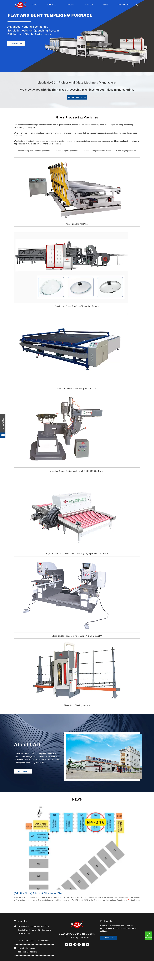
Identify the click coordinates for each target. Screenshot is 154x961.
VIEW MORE (23, 771)
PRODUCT (70, 5)
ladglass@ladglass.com (27, 952)
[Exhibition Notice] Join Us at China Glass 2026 (38, 893)
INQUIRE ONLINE (77, 97)
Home (34, 5)
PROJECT (89, 5)
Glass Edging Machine (126, 151)
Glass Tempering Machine (67, 151)
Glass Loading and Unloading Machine (33, 151)
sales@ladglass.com (26, 948)
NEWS (105, 5)
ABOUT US (51, 5)
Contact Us (108, 938)
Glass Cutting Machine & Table (97, 151)
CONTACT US (124, 5)
